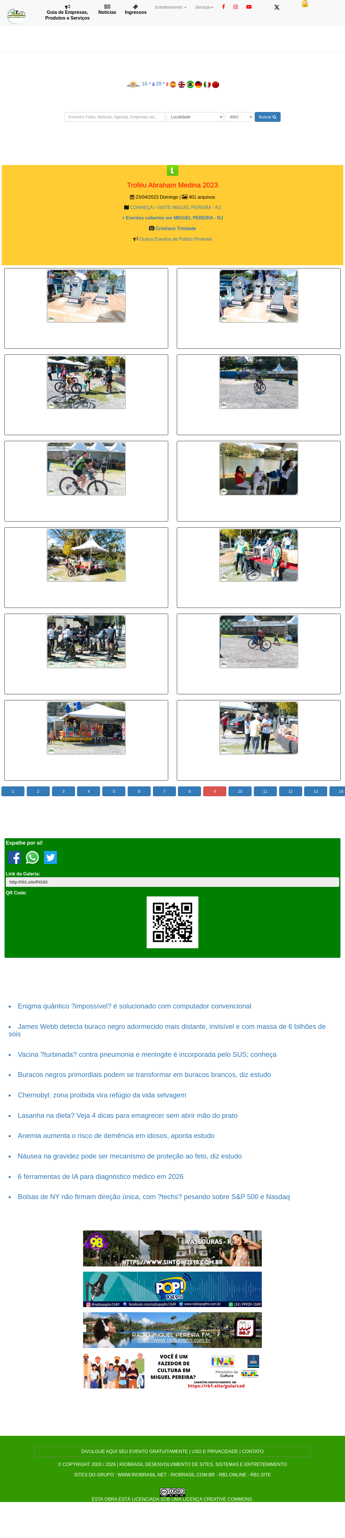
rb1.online (232, 1474)
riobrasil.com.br (193, 1474)
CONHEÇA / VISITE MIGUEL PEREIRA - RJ (175, 207)
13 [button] (316, 791)
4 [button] (88, 791)
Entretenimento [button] (171, 7)
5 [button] (114, 791)
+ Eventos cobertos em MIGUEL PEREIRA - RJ (172, 217)
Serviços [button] (204, 7)
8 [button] (190, 791)
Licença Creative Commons (217, 1499)
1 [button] (13, 791)
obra (110, 1499)
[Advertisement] (172, 143)
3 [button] (63, 791)
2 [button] (38, 791)
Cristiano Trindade (176, 228)
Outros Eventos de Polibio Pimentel (175, 239)
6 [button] (139, 791)
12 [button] (290, 791)
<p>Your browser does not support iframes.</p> (86, 334)
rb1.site (260, 1474)
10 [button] (240, 791)
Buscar (267, 117)
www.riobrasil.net (142, 1474)
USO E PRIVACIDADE (215, 1451)
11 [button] (265, 791)
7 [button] (164, 791)
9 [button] (215, 791)
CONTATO (253, 1451)
